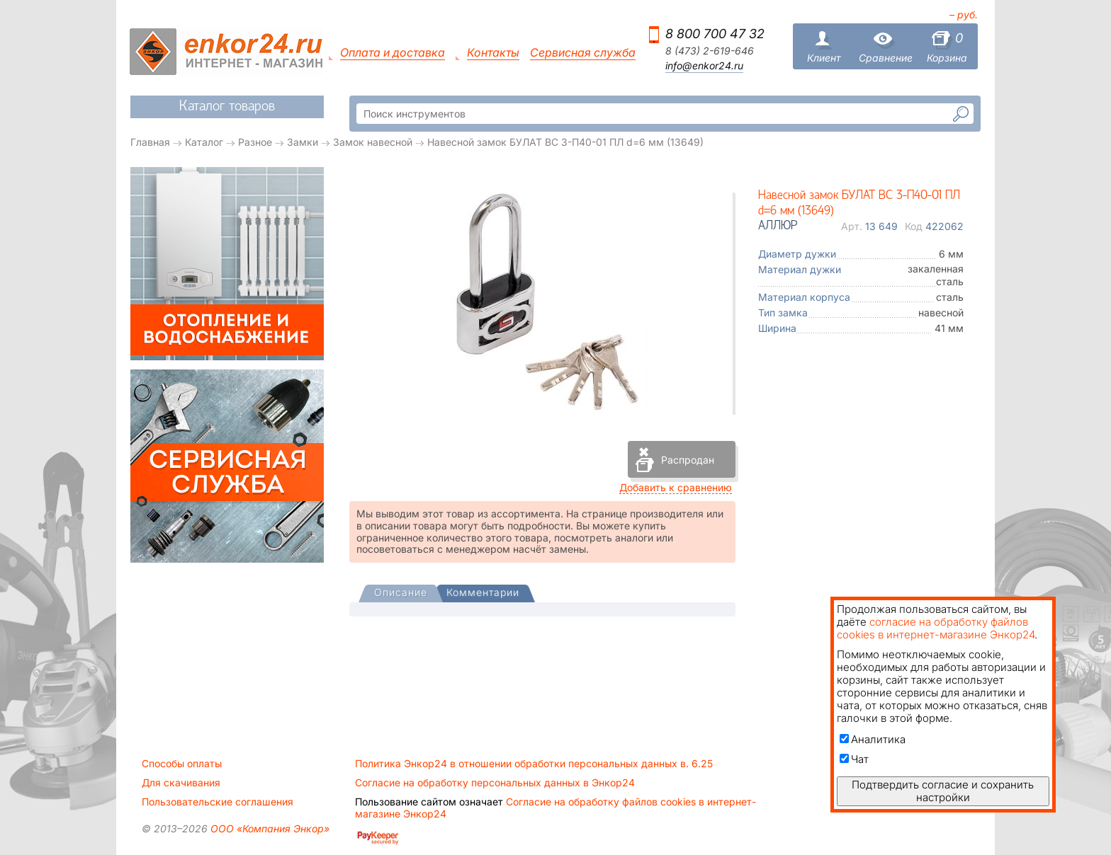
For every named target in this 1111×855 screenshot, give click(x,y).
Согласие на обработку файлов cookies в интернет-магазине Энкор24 (555, 808)
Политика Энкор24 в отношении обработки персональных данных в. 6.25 (534, 763)
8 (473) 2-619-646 (709, 51)
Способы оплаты (182, 763)
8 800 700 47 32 (715, 33)
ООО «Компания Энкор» (268, 828)
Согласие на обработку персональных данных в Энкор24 (495, 782)
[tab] (401, 594)
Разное (255, 142)
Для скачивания (181, 782)
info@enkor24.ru (704, 65)
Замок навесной (372, 142)
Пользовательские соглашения (217, 802)
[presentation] (401, 593)
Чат (854, 759)
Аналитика (873, 739)
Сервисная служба (583, 52)
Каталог (204, 142)
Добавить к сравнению (675, 487)
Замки (302, 142)
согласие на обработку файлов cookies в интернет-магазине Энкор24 (935, 628)
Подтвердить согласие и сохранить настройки (943, 791)
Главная (150, 142)
